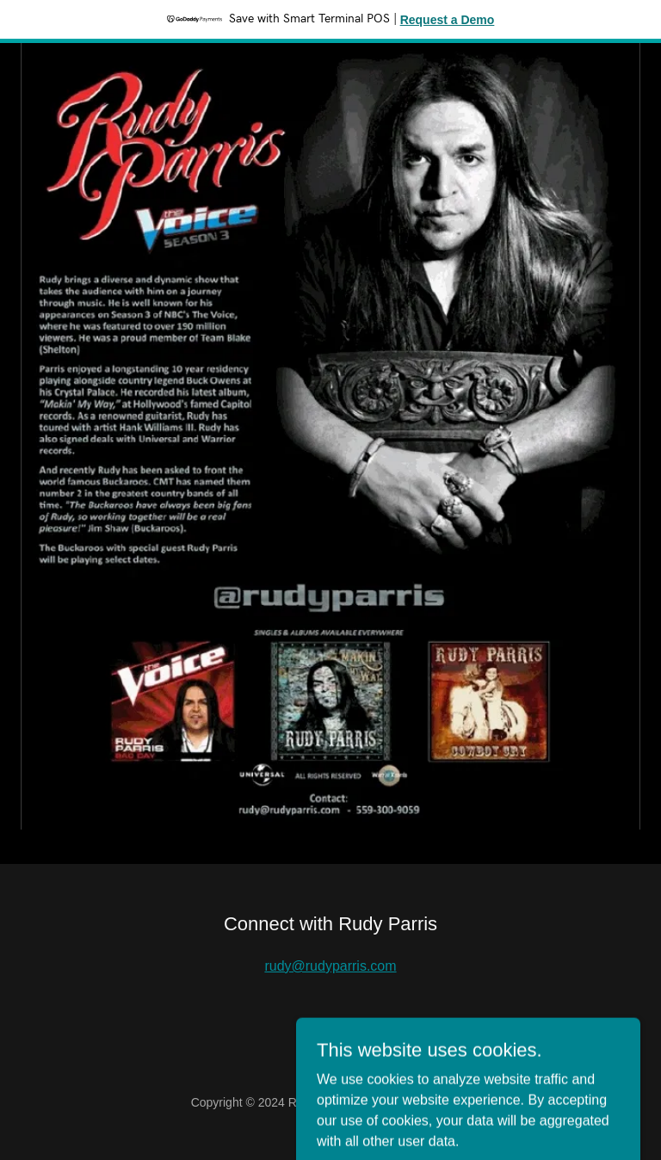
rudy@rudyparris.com (330, 966)
